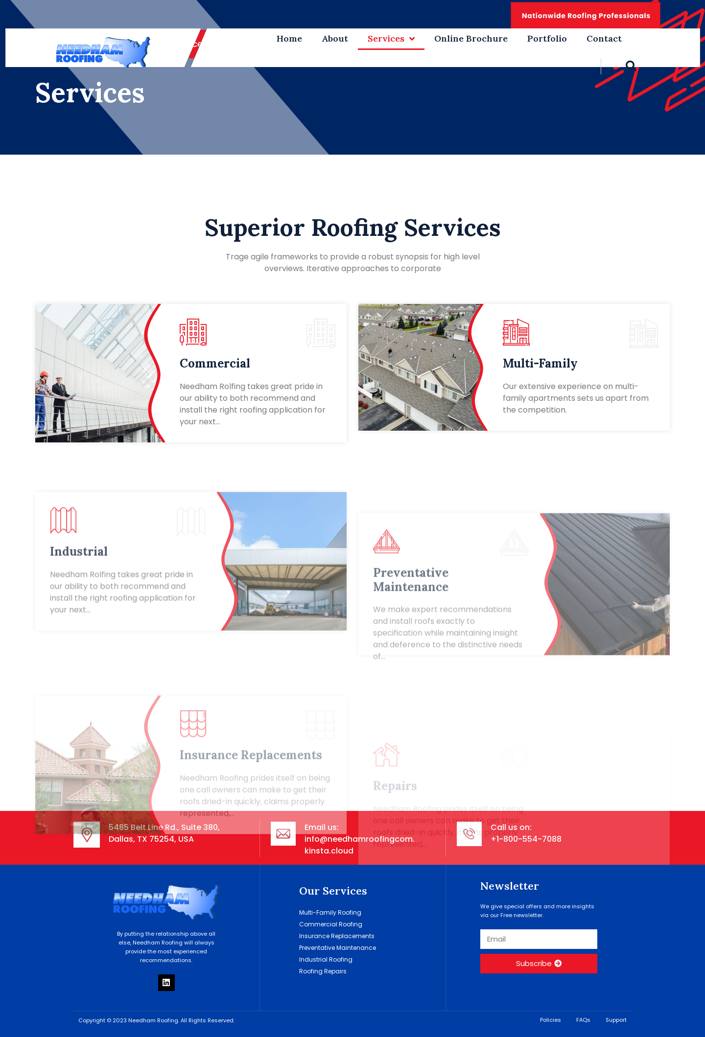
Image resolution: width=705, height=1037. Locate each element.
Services (391, 38)
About (335, 38)
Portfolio (547, 38)
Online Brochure (471, 38)
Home (289, 38)
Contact (604, 38)
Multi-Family (540, 363)
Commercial (215, 363)
